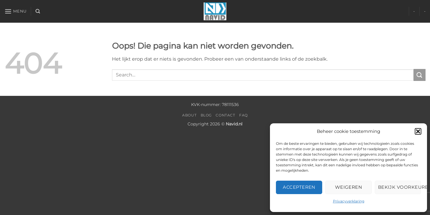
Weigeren (348, 187)
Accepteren (299, 187)
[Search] (38, 11)
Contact (225, 115)
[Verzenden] (420, 75)
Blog (206, 115)
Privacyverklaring (348, 201)
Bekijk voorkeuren (399, 187)
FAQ (243, 115)
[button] (418, 131)
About (189, 115)
